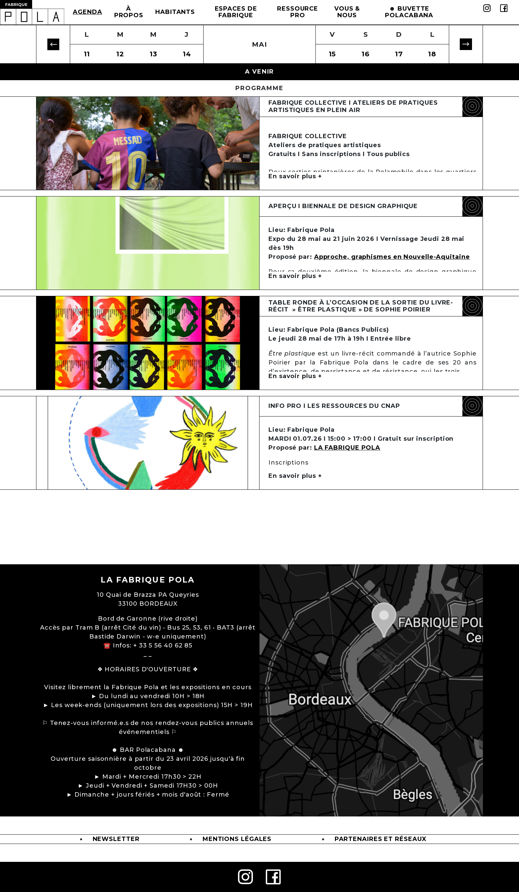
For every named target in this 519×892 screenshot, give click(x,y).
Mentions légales (237, 839)
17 (399, 54)
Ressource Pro (297, 12)
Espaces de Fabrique (236, 12)
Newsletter (116, 839)
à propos (128, 12)
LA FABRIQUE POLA (347, 490)
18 (432, 54)
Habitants (175, 12)
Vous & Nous (347, 12)
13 (153, 54)
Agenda (87, 12)
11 (87, 54)
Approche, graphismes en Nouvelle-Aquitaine (392, 271)
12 (120, 54)
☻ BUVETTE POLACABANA (409, 12)
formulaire (426, 520)
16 (365, 54)
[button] (53, 44)
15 (332, 54)
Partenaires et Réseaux (381, 839)
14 (187, 54)
